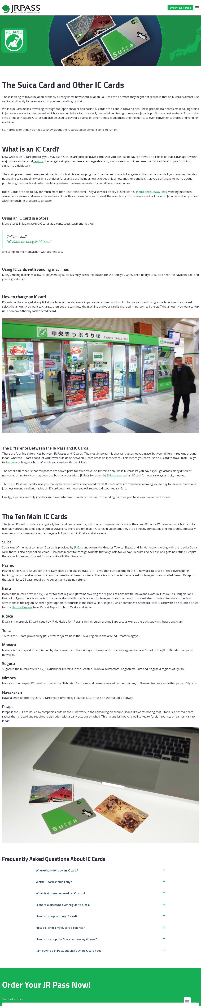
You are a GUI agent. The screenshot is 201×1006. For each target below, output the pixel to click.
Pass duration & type (13, 999)
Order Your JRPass (180, 8)
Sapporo (11, 462)
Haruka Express (22, 607)
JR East (78, 547)
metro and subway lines (151, 192)
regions (38, 161)
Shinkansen (114, 475)
